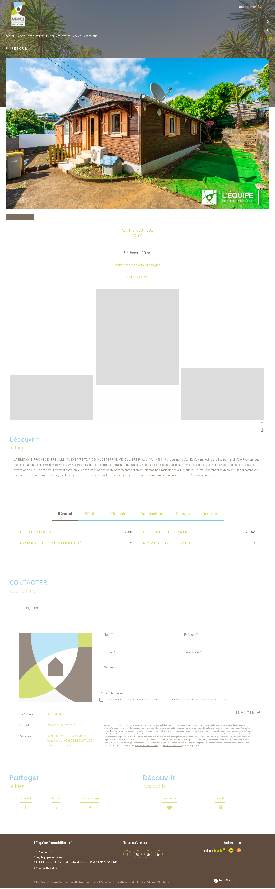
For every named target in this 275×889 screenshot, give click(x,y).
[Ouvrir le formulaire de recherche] (248, 7)
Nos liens (141, 883)
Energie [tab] (183, 513)
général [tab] (65, 513)
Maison (50, 36)
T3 (59, 36)
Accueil (10, 36)
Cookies (166, 883)
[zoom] (51, 343)
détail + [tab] (91, 513)
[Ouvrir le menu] (269, 6)
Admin (132, 883)
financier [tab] (119, 513)
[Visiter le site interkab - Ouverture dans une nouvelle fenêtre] (214, 851)
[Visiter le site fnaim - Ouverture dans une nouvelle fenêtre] (231, 851)
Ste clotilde (35, 36)
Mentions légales (120, 883)
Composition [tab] (151, 513)
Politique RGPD (153, 883)
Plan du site (106, 883)
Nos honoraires (92, 883)
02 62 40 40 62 (56, 714)
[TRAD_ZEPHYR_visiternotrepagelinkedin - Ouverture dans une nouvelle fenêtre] (158, 855)
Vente (21, 36)
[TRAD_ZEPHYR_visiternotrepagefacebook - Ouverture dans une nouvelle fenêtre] (126, 855)
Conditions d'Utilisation (172, 745)
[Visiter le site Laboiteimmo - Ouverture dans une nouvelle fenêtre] (226, 882)
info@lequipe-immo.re (61, 725)
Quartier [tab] (210, 513)
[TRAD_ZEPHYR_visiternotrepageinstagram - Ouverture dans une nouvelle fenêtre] (137, 855)
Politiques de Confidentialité (146, 745)
